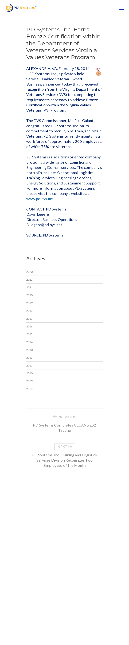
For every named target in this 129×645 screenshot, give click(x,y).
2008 (29, 388)
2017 (29, 318)
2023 (29, 271)
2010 (29, 373)
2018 (29, 310)
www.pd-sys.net (40, 198)
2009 (29, 381)
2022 (29, 279)
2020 (29, 295)
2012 (29, 357)
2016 (29, 326)
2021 (29, 287)
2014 (29, 342)
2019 (29, 303)
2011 (29, 365)
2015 (29, 334)
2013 (29, 349)
